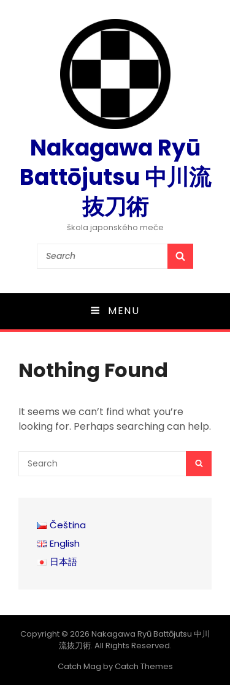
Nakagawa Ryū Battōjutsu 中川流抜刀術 (115, 177)
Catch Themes (144, 666)
